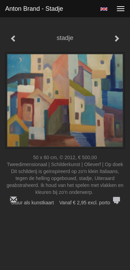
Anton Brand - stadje (34, 8)
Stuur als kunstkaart (65, 202)
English (104, 9)
